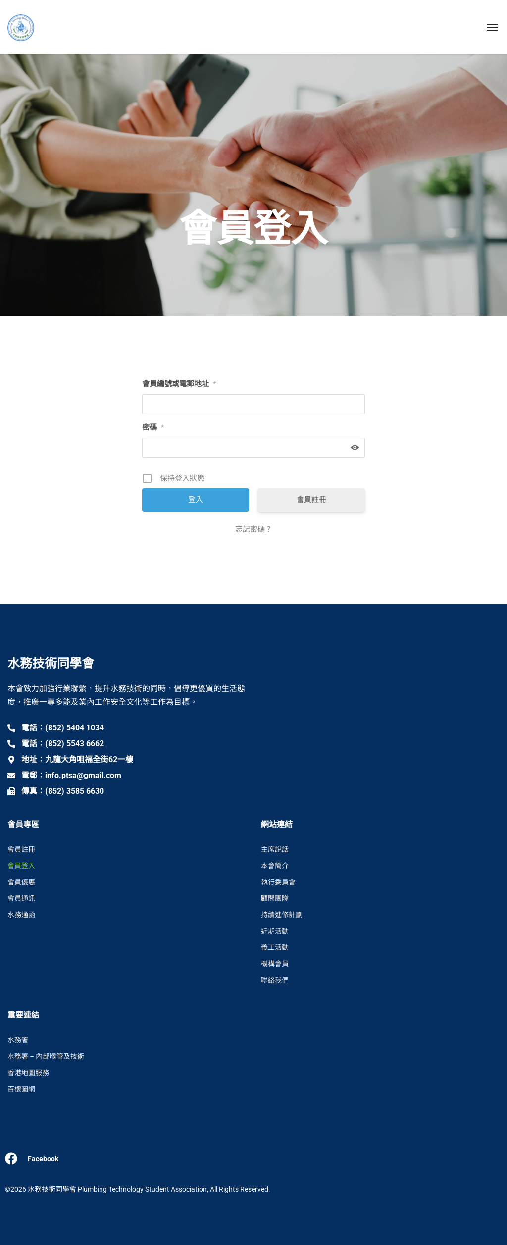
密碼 (153, 427)
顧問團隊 (275, 898)
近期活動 (275, 931)
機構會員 (275, 964)
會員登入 (21, 866)
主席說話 (275, 849)
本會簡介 (275, 866)
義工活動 (275, 947)
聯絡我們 (275, 980)
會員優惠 (21, 882)
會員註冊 (311, 499)
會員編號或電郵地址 (179, 383)
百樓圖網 (21, 1089)
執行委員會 (278, 882)
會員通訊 (21, 898)
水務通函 (21, 915)
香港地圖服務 (28, 1073)
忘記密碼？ (253, 529)
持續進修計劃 (282, 915)
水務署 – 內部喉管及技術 (45, 1056)
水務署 (17, 1040)
